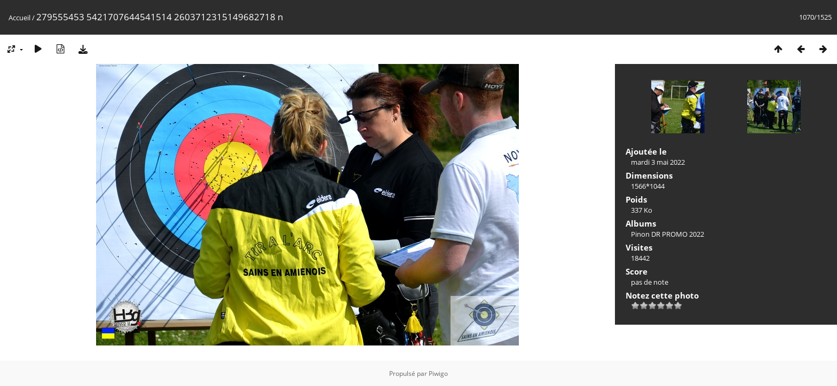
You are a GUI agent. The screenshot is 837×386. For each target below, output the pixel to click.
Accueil (19, 17)
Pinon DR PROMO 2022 (667, 234)
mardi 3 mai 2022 (658, 162)
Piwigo (438, 373)
